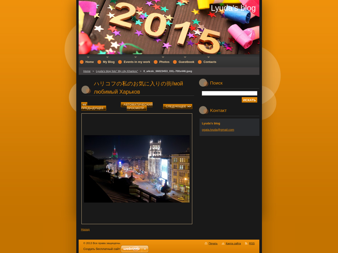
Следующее (178, 106)
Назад (85, 229)
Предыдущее (92, 106)
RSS (252, 243)
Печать (213, 243)
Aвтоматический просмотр (138, 106)
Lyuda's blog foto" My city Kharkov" (117, 71)
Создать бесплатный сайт (101, 249)
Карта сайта (233, 243)
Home (87, 71)
